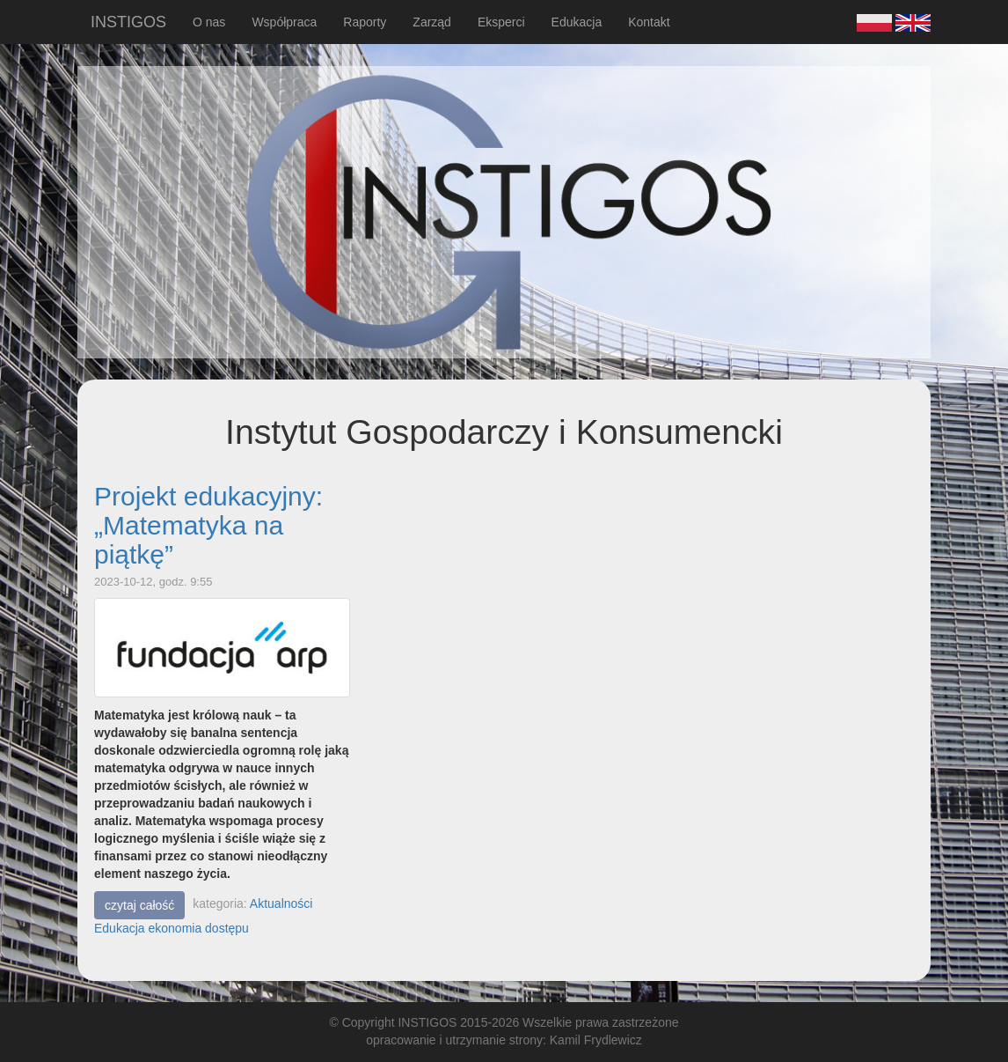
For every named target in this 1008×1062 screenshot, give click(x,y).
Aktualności (281, 903)
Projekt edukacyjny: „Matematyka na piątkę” (208, 525)
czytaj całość (139, 905)
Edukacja (577, 22)
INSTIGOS (128, 22)
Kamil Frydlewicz (596, 1040)
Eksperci (501, 22)
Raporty (364, 22)
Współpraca (284, 22)
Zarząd (432, 22)
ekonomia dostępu (198, 928)
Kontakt (648, 22)
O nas (209, 22)
